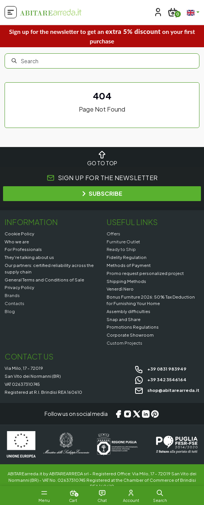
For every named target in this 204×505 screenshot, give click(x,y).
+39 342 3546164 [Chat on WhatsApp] (160, 379)
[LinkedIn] (145, 414)
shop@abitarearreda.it (166, 390)
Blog (10, 311)
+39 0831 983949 (160, 368)
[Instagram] (127, 414)
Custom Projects (124, 342)
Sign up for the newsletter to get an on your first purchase (102, 36)
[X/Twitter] (136, 414)
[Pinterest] (154, 414)
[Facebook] (118, 414)
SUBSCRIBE (102, 193)
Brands (12, 295)
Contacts (14, 303)
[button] (160, 493)
